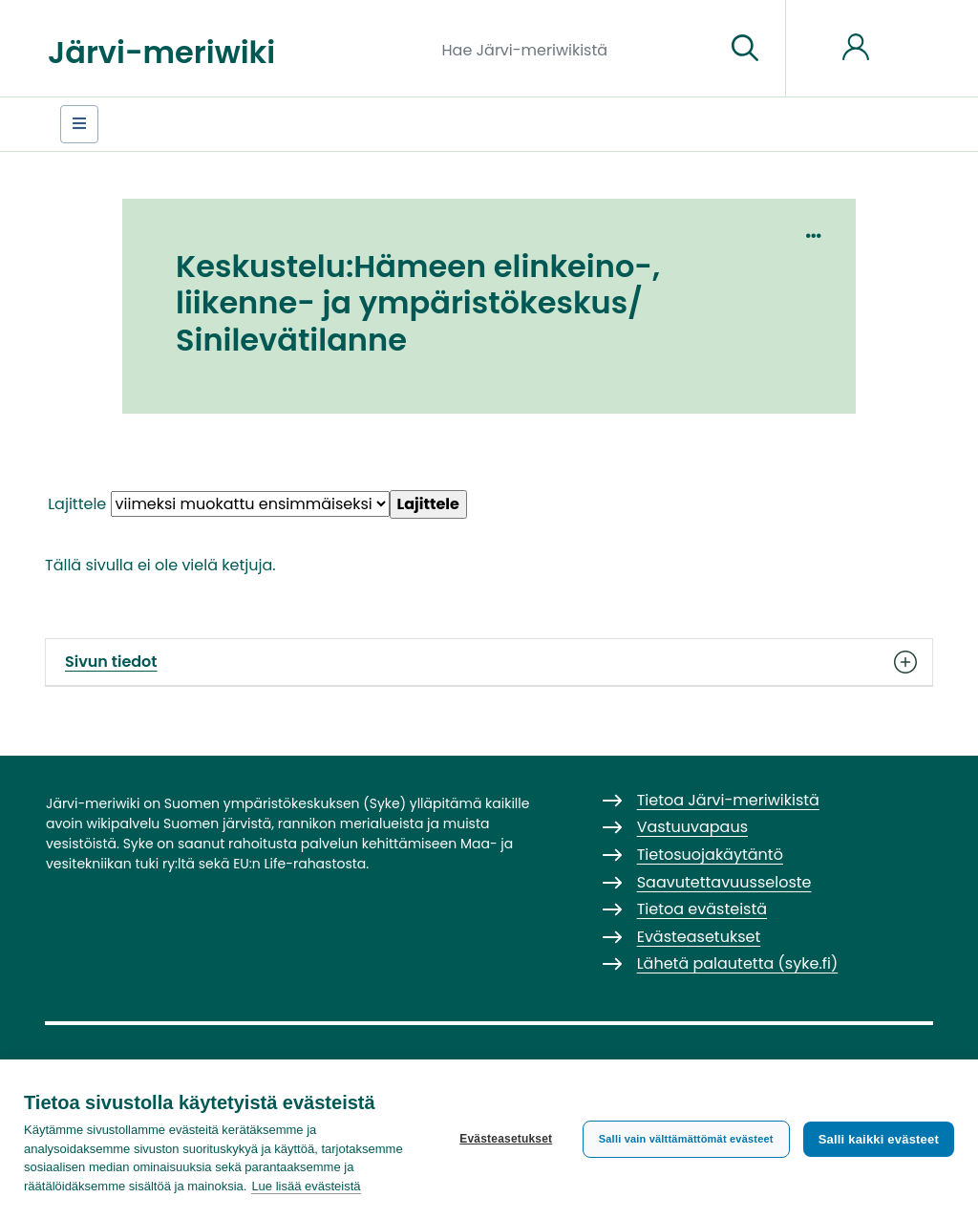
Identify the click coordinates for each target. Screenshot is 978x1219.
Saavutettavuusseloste (724, 882)
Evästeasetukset (505, 1138)
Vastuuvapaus (692, 827)
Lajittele (77, 504)
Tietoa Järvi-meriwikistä (728, 800)
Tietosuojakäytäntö (710, 855)
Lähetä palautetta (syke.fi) (738, 963)
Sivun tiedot (489, 662)
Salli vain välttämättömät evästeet (686, 1138)
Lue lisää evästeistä (305, 1186)
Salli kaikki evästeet (879, 1139)
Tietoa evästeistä (702, 909)
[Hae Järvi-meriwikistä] (576, 49)
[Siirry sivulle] (745, 49)
